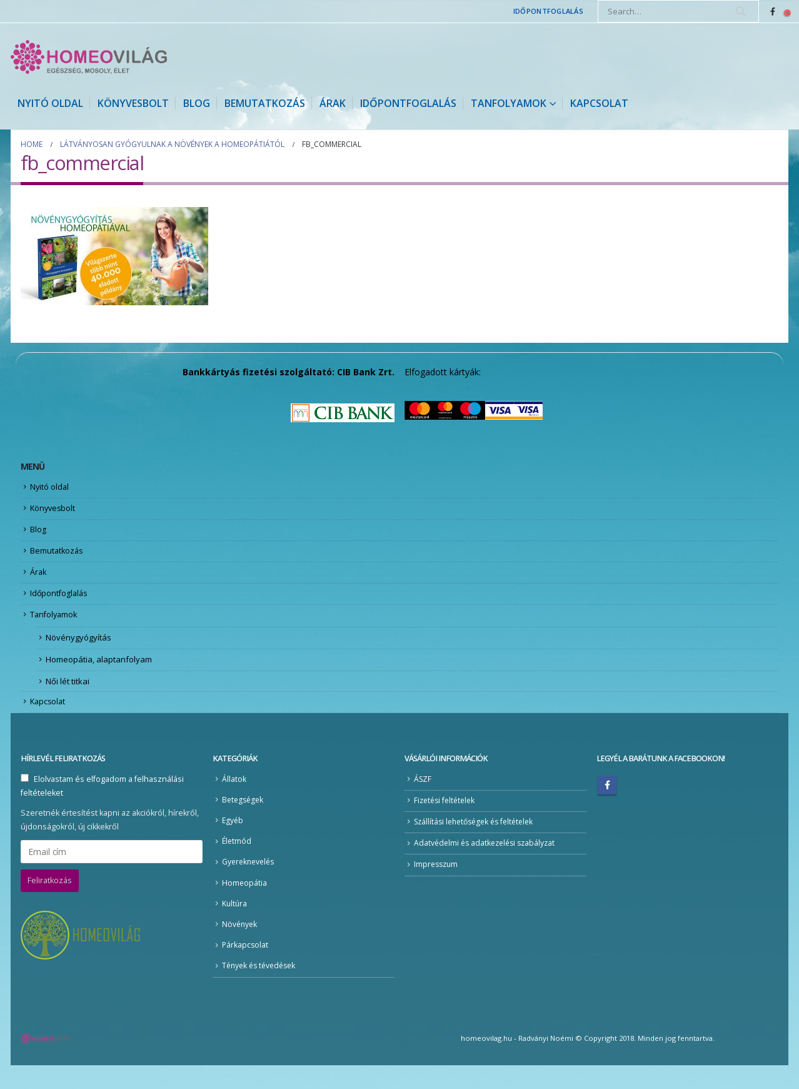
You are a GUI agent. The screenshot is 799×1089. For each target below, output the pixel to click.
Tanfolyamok (508, 103)
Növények (240, 946)
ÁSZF (423, 794)
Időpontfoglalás (548, 11)
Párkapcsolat (245, 968)
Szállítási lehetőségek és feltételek (478, 839)
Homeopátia (245, 903)
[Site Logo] (89, 57)
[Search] (740, 11)
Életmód (237, 859)
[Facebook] (772, 11)
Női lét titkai (67, 694)
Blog (196, 103)
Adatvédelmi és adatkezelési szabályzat (488, 861)
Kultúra (235, 924)
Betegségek (244, 816)
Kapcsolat (599, 103)
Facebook (607, 800)
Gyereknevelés (250, 881)
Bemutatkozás (264, 103)
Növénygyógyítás (78, 648)
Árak (332, 103)
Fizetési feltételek (447, 816)
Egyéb (233, 838)
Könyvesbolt (133, 103)
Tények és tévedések (261, 989)
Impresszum (437, 883)
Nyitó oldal (50, 103)
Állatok (234, 794)
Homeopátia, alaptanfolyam (99, 671)
